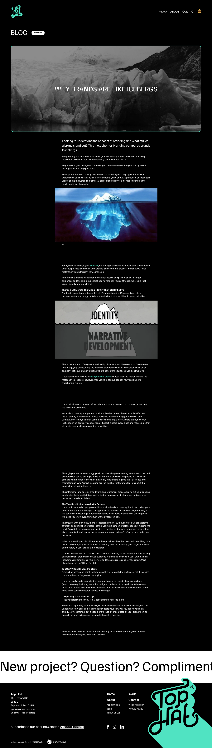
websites (94, 265)
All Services (113, 705)
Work (163, 11)
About (174, 11)
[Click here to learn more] (38, 33)
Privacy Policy (136, 709)
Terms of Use (113, 712)
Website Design (136, 705)
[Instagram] (122, 727)
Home (111, 694)
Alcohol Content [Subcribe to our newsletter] (72, 726)
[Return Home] (17, 11)
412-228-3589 (28, 709)
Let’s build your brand (87, 453)
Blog (19, 32)
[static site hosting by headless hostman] (56, 742)
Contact (188, 11)
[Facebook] (114, 727)
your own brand (100, 376)
